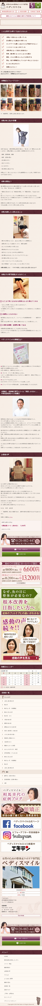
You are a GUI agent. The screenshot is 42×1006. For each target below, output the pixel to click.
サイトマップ (8, 997)
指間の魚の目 (8, 723)
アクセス (6, 975)
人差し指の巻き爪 (9, 701)
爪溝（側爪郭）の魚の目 (11, 730)
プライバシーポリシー (10, 1001)
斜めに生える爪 (8, 712)
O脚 (5, 783)
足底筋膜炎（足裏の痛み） (11, 779)
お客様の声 (7, 971)
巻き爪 (6, 704)
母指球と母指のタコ (9, 738)
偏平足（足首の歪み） (10, 775)
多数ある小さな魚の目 (10, 727)
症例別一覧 (7, 986)
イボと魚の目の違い (9, 734)
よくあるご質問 (8, 978)
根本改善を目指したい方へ (11, 960)
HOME (6, 956)
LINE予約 (21, 554)
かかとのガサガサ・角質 (11, 749)
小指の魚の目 (8, 719)
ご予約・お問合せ (21, 549)
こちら (11, 517)
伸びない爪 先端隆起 (10, 708)
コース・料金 (8, 963)
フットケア (7, 697)
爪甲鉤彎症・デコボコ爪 (11, 753)
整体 (7, 772)
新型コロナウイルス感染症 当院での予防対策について (21, 16)
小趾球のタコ (8, 742)
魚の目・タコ (8, 715)
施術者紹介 (7, 967)
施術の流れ (7, 982)
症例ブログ (7, 989)
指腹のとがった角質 (9, 745)
